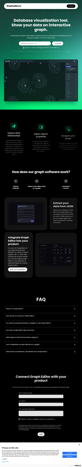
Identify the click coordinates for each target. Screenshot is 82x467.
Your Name (22, 404)
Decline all (69, 456)
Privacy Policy (69, 53)
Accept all (69, 453)
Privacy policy (5, 461)
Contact (71, 6)
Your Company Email (25, 396)
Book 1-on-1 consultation (18, 268)
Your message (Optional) (26, 412)
